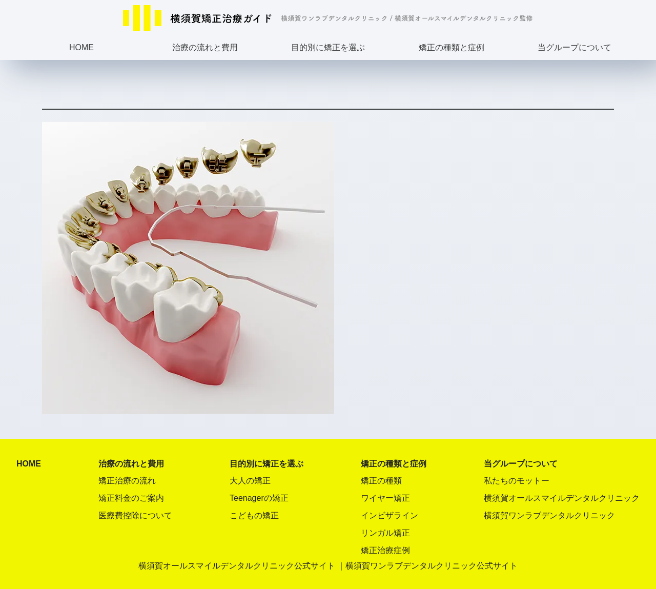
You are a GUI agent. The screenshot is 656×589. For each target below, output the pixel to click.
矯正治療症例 (385, 550)
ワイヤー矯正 (385, 498)
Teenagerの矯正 (259, 498)
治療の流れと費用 (205, 47)
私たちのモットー (516, 480)
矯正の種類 (381, 480)
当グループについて (574, 47)
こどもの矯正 (254, 515)
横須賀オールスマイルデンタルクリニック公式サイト (236, 565)
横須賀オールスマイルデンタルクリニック (562, 498)
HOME (81, 47)
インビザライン (389, 515)
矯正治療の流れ (127, 480)
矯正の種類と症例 (451, 47)
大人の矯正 (250, 480)
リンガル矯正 (385, 533)
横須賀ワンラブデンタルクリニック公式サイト (431, 565)
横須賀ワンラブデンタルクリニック (549, 515)
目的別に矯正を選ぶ (328, 47)
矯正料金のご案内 (131, 498)
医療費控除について (135, 515)
